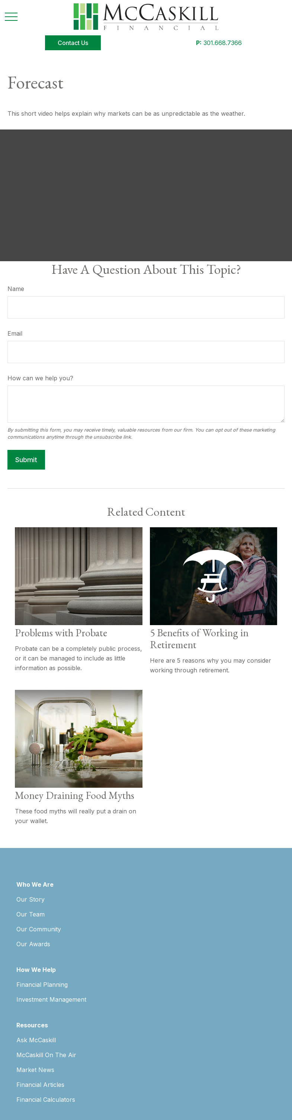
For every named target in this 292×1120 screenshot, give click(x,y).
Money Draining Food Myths (74, 795)
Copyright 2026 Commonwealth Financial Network (145, 1097)
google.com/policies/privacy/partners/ (106, 1066)
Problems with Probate (61, 632)
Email (14, 333)
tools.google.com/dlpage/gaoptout (58, 1082)
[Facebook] (22, 880)
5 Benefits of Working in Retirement (199, 638)
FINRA (255, 948)
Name (15, 288)
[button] (72, 43)
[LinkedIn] (39, 880)
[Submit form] (26, 460)
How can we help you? (40, 378)
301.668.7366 (219, 43)
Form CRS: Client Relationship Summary (80, 1026)
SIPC (270, 948)
